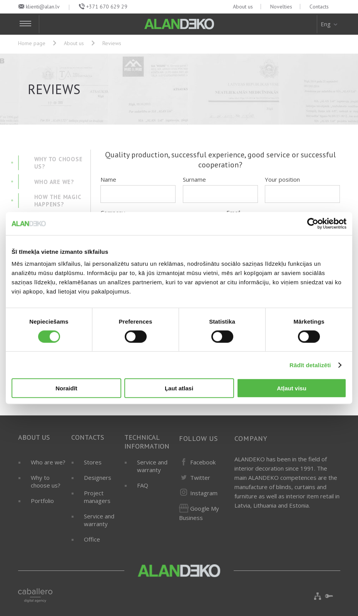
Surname (194, 179)
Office (92, 539)
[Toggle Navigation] (28, 24)
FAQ (142, 485)
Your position (282, 179)
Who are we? (48, 462)
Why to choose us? (45, 481)
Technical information (146, 442)
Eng (330, 24)
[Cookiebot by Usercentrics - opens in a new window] (312, 223)
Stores (93, 462)
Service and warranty (99, 520)
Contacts (319, 6)
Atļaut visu (291, 388)
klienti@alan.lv (43, 6)
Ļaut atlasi (179, 388)
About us (243, 6)
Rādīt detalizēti (310, 364)
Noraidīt (66, 388)
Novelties (281, 6)
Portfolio (42, 501)
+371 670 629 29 (106, 6)
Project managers (97, 497)
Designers (97, 477)
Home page (31, 43)
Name (108, 179)
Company (251, 438)
